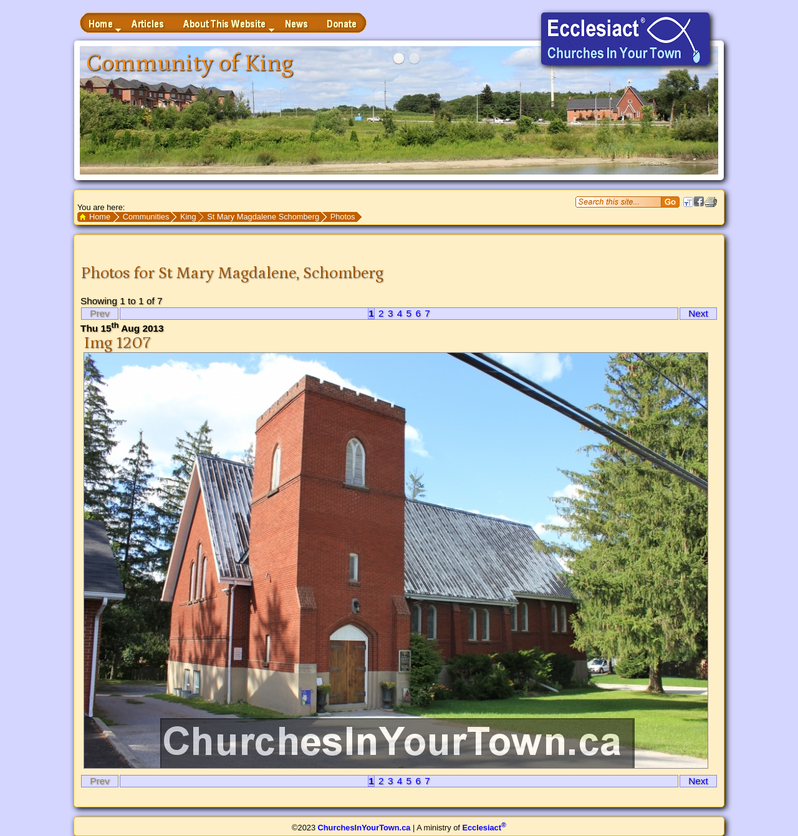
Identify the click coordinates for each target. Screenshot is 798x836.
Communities (146, 216)
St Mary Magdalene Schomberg (263, 216)
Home (99, 216)
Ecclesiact (484, 827)
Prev (100, 313)
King (188, 216)
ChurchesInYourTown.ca (364, 827)
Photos (342, 216)
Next (698, 313)
